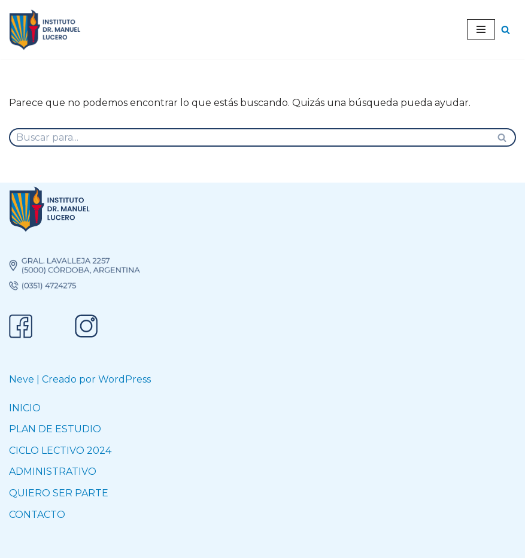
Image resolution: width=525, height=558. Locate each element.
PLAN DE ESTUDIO (55, 429)
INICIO (25, 408)
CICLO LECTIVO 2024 (60, 450)
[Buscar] (505, 29)
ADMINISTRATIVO (52, 471)
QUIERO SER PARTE (58, 493)
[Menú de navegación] (481, 29)
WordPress (124, 379)
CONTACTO (37, 514)
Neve (21, 379)
